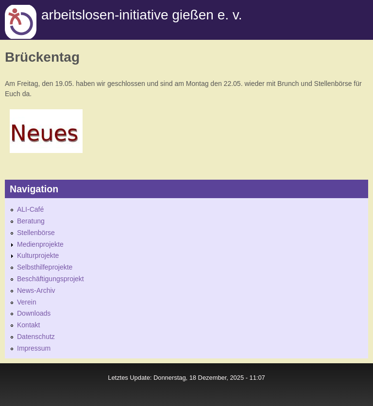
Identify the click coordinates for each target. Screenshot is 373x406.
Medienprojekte (40, 244)
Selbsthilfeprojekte (44, 267)
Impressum (34, 348)
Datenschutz (36, 336)
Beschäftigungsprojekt (50, 279)
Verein (26, 302)
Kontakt (28, 325)
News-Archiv (36, 290)
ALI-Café (30, 209)
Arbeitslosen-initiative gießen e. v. (141, 14)
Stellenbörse (36, 233)
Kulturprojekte (38, 255)
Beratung (31, 221)
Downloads (34, 313)
